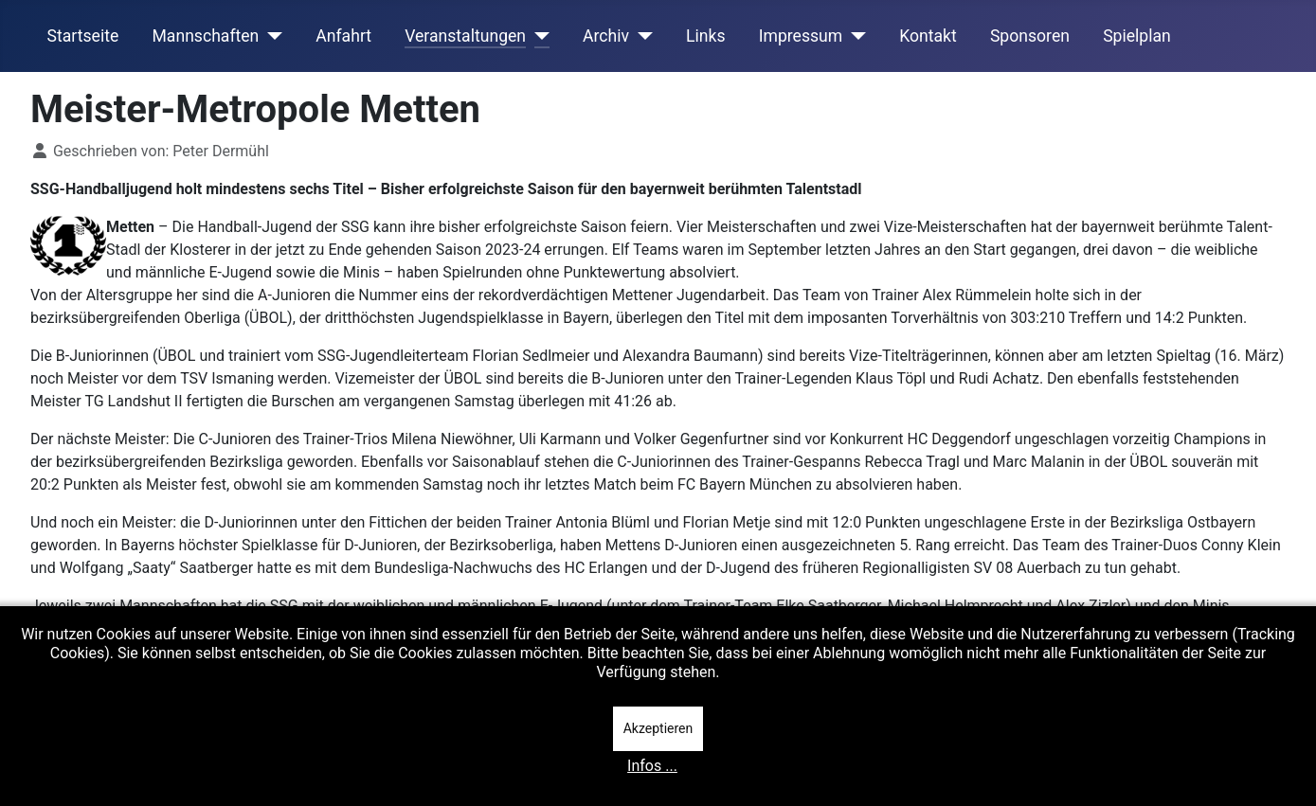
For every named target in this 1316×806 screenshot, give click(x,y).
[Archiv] (641, 36)
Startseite (83, 36)
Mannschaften (205, 36)
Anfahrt (343, 36)
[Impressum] (854, 36)
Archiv (606, 36)
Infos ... (652, 766)
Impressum (801, 36)
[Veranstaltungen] (538, 36)
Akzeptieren (658, 728)
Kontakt (928, 36)
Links (705, 36)
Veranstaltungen (465, 36)
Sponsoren (1030, 36)
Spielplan (1137, 36)
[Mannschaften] (270, 36)
